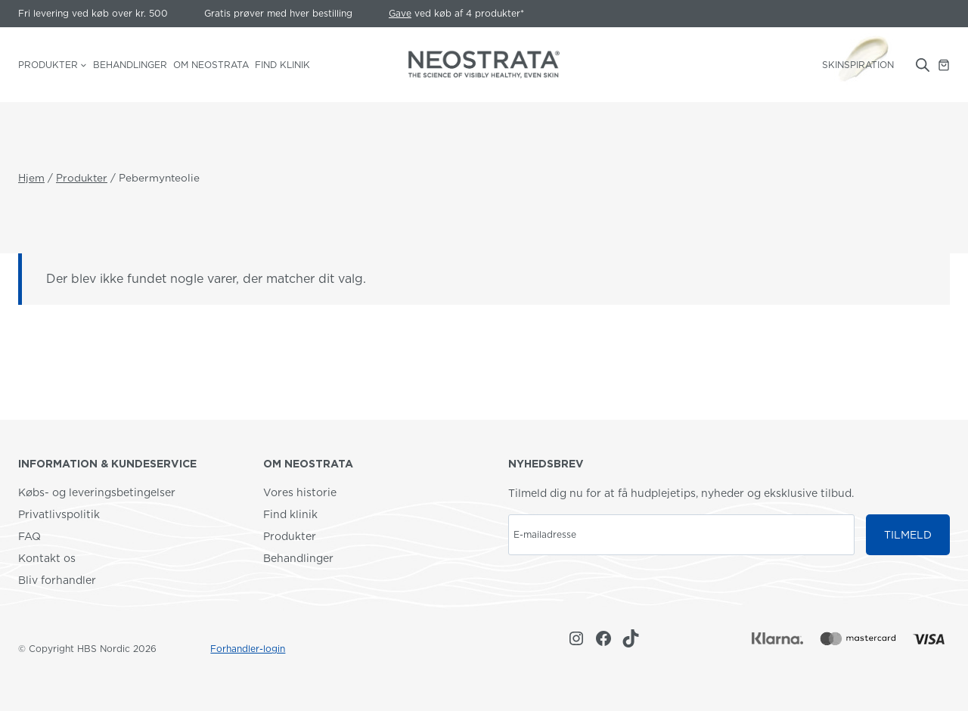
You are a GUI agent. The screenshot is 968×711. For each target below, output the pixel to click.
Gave (400, 13)
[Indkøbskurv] (944, 65)
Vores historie (300, 492)
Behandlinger (130, 64)
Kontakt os (47, 558)
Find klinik (282, 64)
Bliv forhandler (57, 580)
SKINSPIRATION (858, 64)
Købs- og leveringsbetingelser (96, 492)
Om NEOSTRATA (211, 64)
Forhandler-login (247, 648)
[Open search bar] (922, 65)
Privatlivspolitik (59, 514)
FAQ (29, 536)
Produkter (289, 536)
